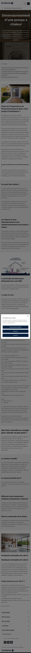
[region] (15, 326)
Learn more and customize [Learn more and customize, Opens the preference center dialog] (15, 327)
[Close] (28, 316)
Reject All (15, 331)
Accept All (15, 335)
